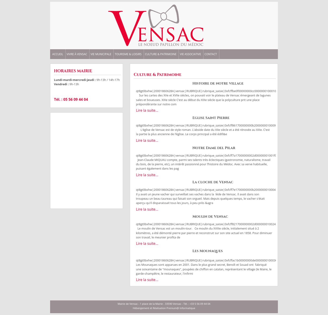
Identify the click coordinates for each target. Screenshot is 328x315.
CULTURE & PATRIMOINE (160, 54)
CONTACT (211, 54)
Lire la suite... (147, 110)
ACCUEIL (57, 54)
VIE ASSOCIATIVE (190, 54)
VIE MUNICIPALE (101, 54)
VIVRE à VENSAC (77, 54)
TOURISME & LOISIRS (128, 54)
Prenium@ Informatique (181, 308)
